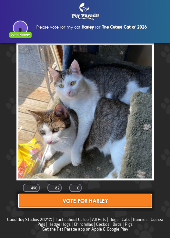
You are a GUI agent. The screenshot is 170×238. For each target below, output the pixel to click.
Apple (96, 229)
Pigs (129, 224)
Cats (126, 219)
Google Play (117, 229)
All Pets (99, 219)
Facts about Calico (72, 219)
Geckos (102, 224)
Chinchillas (83, 224)
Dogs (113, 219)
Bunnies (140, 219)
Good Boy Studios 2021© (29, 219)
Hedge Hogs (59, 224)
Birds (117, 224)
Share (142, 188)
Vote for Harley (85, 201)
